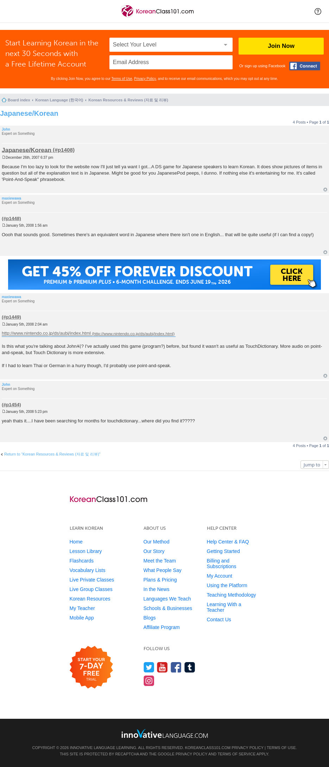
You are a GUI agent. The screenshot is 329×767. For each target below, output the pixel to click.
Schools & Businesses (168, 608)
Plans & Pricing (160, 580)
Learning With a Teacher (224, 607)
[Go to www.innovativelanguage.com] (164, 733)
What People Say (163, 570)
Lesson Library (86, 551)
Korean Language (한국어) (59, 100)
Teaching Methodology (231, 595)
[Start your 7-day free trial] (91, 667)
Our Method (157, 542)
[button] (318, 11)
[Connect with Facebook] (305, 66)
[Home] (158, 17)
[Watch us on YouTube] (162, 667)
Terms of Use (122, 79)
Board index (19, 100)
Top (325, 189)
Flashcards (82, 561)
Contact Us (219, 619)
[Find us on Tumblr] (189, 667)
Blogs (150, 618)
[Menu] (11, 11)
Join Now (281, 46)
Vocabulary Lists (88, 570)
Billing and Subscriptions (221, 563)
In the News (157, 589)
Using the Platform (227, 585)
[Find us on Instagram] (149, 680)
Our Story (154, 551)
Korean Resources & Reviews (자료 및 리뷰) (128, 100)
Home (76, 542)
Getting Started (223, 551)
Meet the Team (160, 561)
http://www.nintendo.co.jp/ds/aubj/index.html (46, 333)
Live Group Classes (91, 589)
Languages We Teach (167, 599)
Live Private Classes (92, 580)
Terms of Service (236, 754)
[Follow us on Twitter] (149, 667)
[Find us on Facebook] (176, 667)
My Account (219, 576)
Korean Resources (90, 599)
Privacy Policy (145, 79)
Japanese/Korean (29, 113)
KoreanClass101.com (208, 748)
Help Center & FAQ (228, 542)
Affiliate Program (162, 627)
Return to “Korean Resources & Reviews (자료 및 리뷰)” (52, 454)
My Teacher (82, 608)
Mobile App (82, 618)
